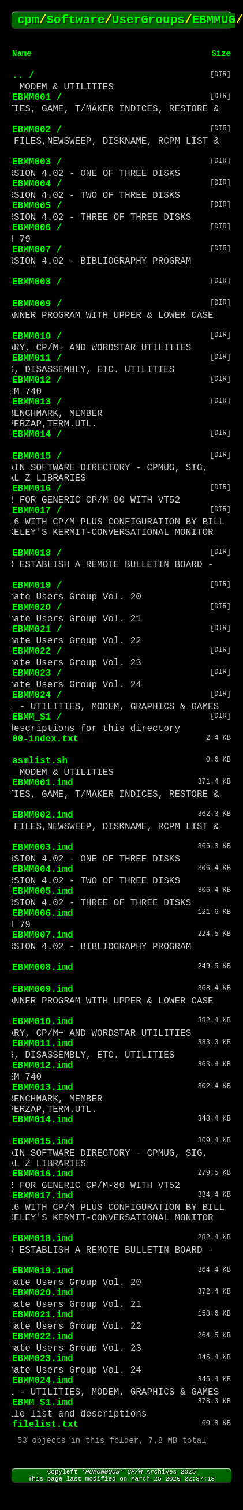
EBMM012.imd (42, 1066)
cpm (28, 20)
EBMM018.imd (42, 1239)
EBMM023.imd (42, 1359)
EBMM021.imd (42, 1315)
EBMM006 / (37, 228)
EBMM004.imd (42, 869)
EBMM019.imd (42, 1271)
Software (75, 20)
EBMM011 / (37, 358)
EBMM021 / (37, 629)
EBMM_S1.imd (42, 1402)
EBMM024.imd (42, 1381)
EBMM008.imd (42, 967)
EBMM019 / (37, 585)
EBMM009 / (37, 304)
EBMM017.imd (42, 1196)
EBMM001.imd (42, 783)
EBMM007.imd (42, 935)
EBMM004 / (37, 184)
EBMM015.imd (42, 1142)
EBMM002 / (37, 130)
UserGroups (148, 20)
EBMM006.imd (42, 913)
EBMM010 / (37, 336)
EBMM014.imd (42, 1120)
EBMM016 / (37, 489)
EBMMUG (214, 20)
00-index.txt (45, 739)
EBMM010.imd (42, 1022)
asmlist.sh (40, 761)
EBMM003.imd (42, 847)
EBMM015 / (37, 456)
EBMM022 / (37, 651)
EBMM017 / (37, 510)
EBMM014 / (37, 434)
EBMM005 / (37, 206)
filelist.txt (45, 1424)
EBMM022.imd (42, 1337)
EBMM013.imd (42, 1087)
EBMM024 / (37, 695)
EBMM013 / (37, 402)
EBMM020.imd (42, 1293)
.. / (23, 75)
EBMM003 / (37, 162)
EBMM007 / (37, 250)
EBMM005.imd (42, 891)
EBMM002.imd (42, 815)
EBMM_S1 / (37, 717)
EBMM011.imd (42, 1044)
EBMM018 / (37, 553)
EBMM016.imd (42, 1174)
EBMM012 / (37, 380)
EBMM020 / (37, 607)
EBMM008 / (37, 282)
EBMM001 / (37, 97)
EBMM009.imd (42, 989)
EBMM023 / (37, 673)
